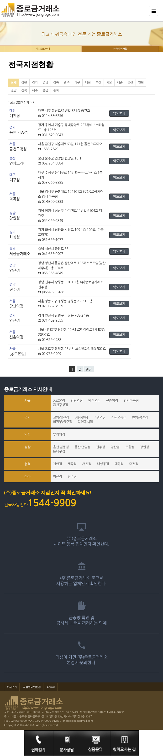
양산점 (14, 270)
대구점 (14, 180)
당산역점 (16, 306)
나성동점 (103, 464)
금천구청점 (18, 149)
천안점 (57, 464)
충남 (45, 90)
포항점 (129, 447)
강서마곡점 (131, 400)
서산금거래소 (19, 254)
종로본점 (59, 400)
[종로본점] (17, 354)
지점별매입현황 (32, 687)
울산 (130, 82)
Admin (51, 687)
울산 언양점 (82, 447)
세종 (119, 82)
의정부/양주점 (62, 421)
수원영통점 (118, 417)
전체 (13, 82)
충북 (56, 90)
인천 (141, 82)
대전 (87, 82)
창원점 (14, 218)
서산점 (86, 464)
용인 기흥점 (18, 132)
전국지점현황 (120, 49)
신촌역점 (16, 337)
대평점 (119, 464)
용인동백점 (85, 421)
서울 (109, 82)
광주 (66, 82)
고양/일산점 (61, 417)
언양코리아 (18, 163)
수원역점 (100, 417)
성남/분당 (81, 417)
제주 (34, 90)
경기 (34, 82)
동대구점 (59, 451)
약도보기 (119, 113)
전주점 (72, 476)
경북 (56, 82)
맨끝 (88, 369)
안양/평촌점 (140, 417)
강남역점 (77, 400)
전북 (24, 90)
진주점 (14, 289)
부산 (98, 82)
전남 (13, 90)
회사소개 (12, 687)
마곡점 (14, 199)
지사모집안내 (43, 49)
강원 (24, 82)
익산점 (57, 476)
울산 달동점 (61, 447)
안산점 (14, 320)
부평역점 (59, 434)
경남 (45, 82)
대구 (77, 82)
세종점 (72, 464)
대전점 (14, 116)
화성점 (14, 237)
